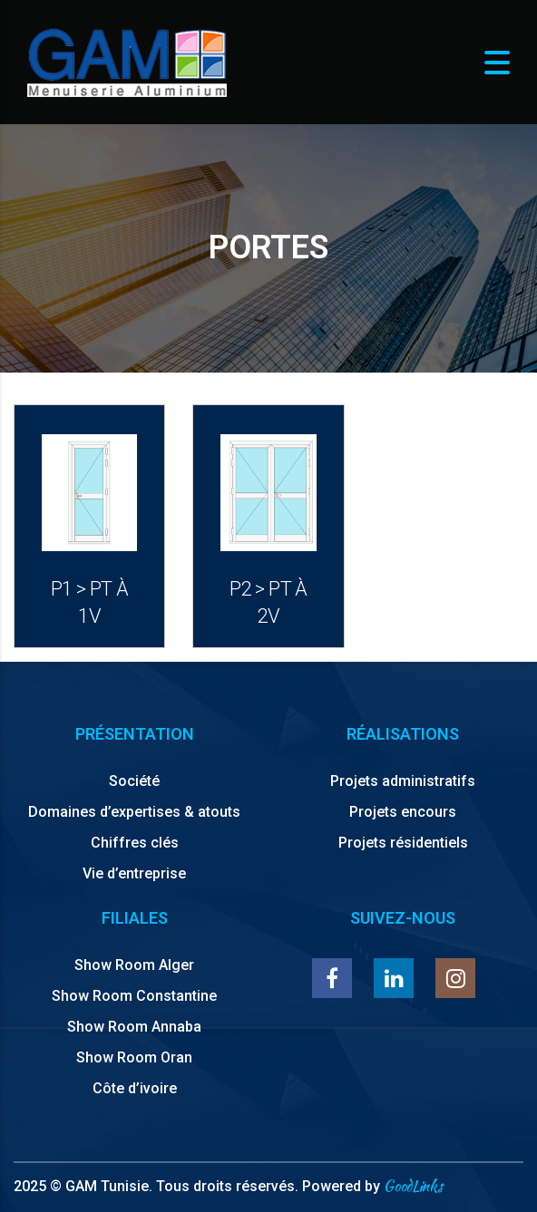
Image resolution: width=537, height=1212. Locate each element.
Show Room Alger (134, 965)
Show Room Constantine (134, 995)
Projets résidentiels (403, 842)
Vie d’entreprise (134, 873)
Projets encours (402, 811)
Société (134, 781)
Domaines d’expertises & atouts (134, 811)
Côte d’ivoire (135, 1088)
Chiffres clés (135, 842)
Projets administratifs (402, 781)
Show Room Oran (134, 1057)
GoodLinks (413, 1186)
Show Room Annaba (134, 1026)
